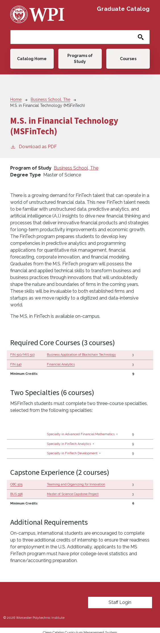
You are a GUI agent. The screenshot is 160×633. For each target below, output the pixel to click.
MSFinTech (21, 403)
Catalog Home (32, 58)
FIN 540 (16, 364)
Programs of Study (80, 58)
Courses (128, 58)
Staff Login (120, 602)
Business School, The (50, 99)
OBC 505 (16, 484)
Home (16, 99)
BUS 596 (16, 494)
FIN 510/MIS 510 (22, 355)
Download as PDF (33, 146)
